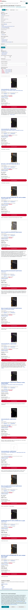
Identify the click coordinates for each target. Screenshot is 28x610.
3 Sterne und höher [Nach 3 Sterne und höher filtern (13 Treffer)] (7, 70)
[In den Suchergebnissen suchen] (14, 76)
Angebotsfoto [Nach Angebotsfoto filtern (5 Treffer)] (4, 40)
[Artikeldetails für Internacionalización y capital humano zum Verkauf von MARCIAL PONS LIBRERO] (14, 123)
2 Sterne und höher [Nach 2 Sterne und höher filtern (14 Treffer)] (7, 69)
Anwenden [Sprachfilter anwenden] (3, 47)
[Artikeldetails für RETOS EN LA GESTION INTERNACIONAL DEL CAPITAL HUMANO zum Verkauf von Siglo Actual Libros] (14, 191)
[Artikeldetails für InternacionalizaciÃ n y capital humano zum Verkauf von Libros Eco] (14, 338)
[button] (26, 75)
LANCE (7, 425)
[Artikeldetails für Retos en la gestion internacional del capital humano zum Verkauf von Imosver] (14, 302)
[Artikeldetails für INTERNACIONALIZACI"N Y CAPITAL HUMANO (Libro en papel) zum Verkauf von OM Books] (14, 514)
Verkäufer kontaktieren (4, 170)
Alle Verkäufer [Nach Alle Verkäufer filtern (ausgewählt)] (4, 68)
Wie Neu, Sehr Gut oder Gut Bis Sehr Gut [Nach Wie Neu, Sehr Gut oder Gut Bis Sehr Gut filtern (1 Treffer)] (8, 26)
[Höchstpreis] (7, 57)
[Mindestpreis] (2, 57)
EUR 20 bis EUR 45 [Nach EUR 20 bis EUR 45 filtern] (4, 53)
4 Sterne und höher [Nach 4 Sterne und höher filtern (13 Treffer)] (7, 71)
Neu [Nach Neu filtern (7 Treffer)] (2, 25)
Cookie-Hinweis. (23, 602)
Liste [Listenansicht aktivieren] (4, 9)
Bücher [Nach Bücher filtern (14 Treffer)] (3, 14)
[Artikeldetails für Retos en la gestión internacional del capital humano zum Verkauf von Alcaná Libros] (14, 226)
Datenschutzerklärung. (10, 604)
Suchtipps (3, 585)
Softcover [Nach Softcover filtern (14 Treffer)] (3, 34)
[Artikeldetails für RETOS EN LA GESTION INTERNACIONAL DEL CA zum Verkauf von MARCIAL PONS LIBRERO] (14, 157)
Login (24, 1)
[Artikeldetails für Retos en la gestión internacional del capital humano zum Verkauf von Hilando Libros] (14, 479)
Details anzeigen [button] (22, 367)
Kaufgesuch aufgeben (4, 583)
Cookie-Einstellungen (16, 601)
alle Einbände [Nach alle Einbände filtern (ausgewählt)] (3, 32)
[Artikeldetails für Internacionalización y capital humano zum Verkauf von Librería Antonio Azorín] (14, 447)
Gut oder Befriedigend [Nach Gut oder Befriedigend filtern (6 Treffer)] (5, 27)
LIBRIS (10, 425)
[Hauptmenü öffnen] (2, 3)
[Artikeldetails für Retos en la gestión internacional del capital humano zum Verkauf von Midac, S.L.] (14, 265)
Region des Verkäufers (4, 63)
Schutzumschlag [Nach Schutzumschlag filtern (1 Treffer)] (4, 39)
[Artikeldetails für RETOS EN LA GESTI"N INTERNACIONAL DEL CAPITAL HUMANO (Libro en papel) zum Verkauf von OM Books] (14, 549)
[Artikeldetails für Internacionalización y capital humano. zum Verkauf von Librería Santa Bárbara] (14, 412)
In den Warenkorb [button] (14, 180)
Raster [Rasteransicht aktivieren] (8, 9)
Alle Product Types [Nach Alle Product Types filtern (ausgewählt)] (4, 13)
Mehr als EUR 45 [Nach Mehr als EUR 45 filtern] (4, 54)
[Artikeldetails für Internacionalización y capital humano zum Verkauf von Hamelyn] (14, 83)
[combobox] (15, 3)
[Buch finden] (27, 3)
